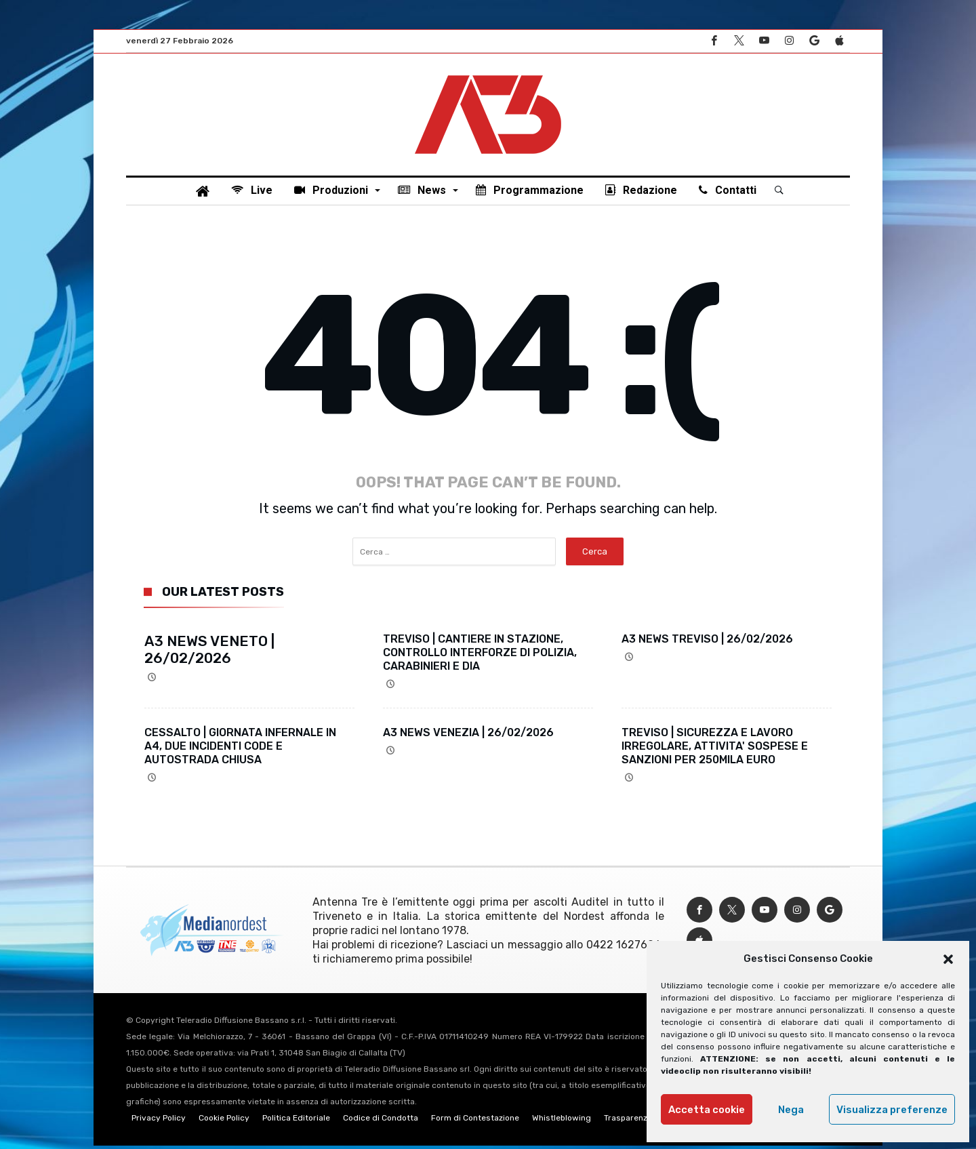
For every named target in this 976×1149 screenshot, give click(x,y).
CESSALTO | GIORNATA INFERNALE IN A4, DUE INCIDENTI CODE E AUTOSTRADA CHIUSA (240, 749)
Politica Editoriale (296, 1121)
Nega (791, 1110)
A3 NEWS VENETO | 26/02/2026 (209, 653)
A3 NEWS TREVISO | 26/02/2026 (707, 642)
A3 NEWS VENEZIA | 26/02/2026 (468, 735)
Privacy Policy (158, 1121)
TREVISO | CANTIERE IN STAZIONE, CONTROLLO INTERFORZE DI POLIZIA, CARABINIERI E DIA (480, 656)
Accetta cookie (706, 1110)
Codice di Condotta (380, 1121)
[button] (948, 959)
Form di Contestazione (475, 1121)
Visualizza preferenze (892, 1110)
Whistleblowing (561, 1121)
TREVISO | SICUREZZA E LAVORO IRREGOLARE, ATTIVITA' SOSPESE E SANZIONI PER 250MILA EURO (715, 749)
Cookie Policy (224, 1121)
